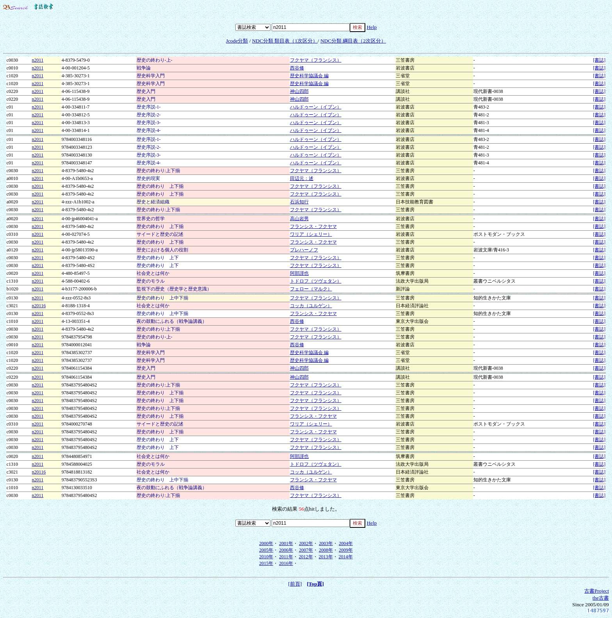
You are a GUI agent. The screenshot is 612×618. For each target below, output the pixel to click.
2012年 (306, 556)
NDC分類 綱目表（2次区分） (353, 41)
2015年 (266, 563)
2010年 (266, 556)
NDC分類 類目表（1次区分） (285, 41)
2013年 (326, 556)
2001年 (286, 543)
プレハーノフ (304, 250)
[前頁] (295, 584)
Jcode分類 (237, 41)
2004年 (346, 543)
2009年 (346, 550)
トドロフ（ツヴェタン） (316, 281)
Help (371, 27)
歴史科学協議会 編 (309, 75)
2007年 (306, 550)
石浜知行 (299, 202)
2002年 (306, 543)
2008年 (326, 550)
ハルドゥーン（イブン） (316, 107)
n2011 (38, 60)
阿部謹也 (299, 273)
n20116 (39, 305)
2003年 (326, 543)
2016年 (286, 563)
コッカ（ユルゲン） (311, 305)
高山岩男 (299, 218)
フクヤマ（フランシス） (316, 60)
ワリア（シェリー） (311, 234)
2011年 (286, 556)
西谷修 (297, 68)
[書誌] (599, 60)
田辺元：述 (301, 178)
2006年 (286, 550)
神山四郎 (299, 91)
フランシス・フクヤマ (313, 226)
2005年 (266, 550)
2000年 (266, 543)
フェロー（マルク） (311, 289)
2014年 (346, 556)
